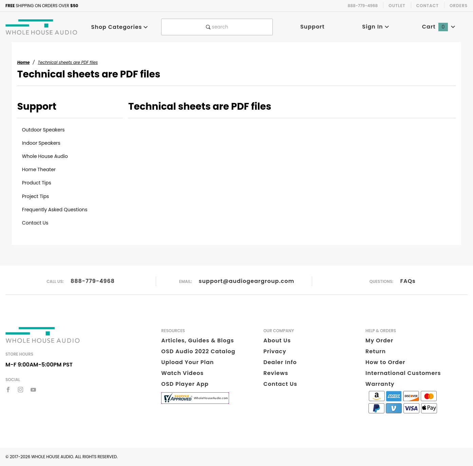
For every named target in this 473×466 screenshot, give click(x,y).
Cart (438, 27)
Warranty (379, 384)
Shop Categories (119, 27)
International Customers (403, 373)
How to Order (385, 362)
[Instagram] (20, 389)
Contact (427, 5)
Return (375, 351)
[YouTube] (33, 389)
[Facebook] (8, 389)
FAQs (408, 281)
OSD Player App (185, 384)
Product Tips (36, 182)
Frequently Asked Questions (55, 209)
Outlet (397, 5)
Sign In (375, 27)
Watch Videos (182, 373)
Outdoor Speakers (43, 129)
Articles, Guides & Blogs (197, 340)
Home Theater (39, 169)
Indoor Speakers (41, 143)
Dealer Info (280, 362)
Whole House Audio (45, 156)
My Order (379, 340)
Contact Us (35, 222)
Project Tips (35, 196)
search (217, 26)
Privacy (274, 351)
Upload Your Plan (187, 362)
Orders (459, 5)
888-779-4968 (93, 281)
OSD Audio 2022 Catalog (198, 351)
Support (312, 27)
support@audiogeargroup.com (246, 281)
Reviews (275, 373)
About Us (277, 340)
